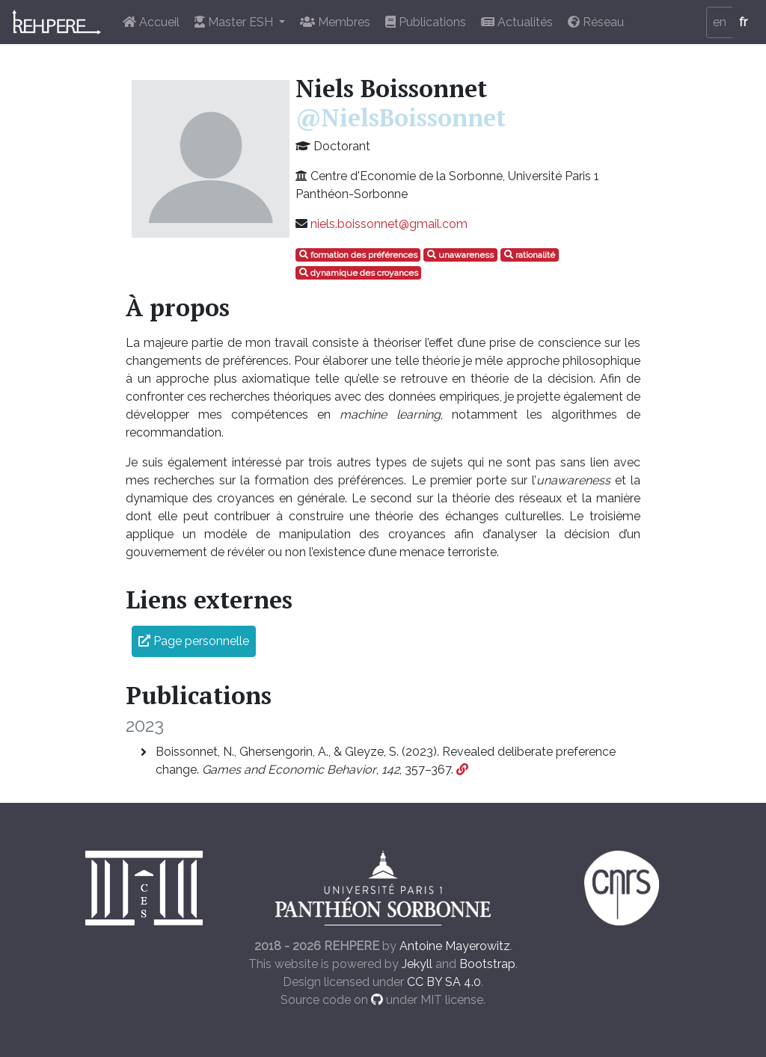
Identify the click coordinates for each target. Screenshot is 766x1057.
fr (743, 22)
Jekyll (417, 964)
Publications (425, 22)
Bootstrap (487, 964)
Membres (335, 22)
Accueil (151, 22)
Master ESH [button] (235, 22)
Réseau (596, 22)
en (719, 22)
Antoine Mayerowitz (454, 946)
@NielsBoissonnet (400, 117)
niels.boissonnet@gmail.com (389, 224)
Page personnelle (193, 641)
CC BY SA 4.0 (444, 982)
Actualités (517, 22)
